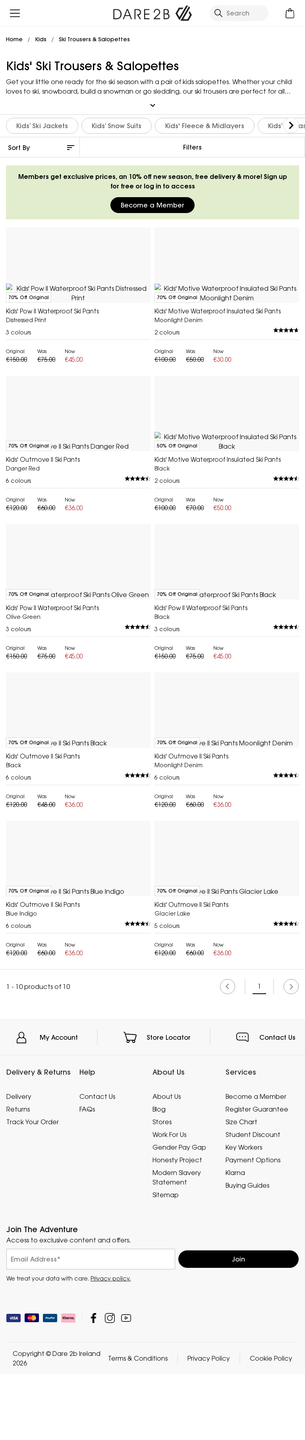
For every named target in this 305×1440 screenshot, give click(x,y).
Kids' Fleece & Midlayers (204, 124)
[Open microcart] (290, 13)
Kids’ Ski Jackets (42, 124)
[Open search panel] (239, 13)
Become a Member (152, 203)
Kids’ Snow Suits (116, 124)
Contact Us (277, 1380)
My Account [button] (59, 1380)
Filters (192, 145)
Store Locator (169, 1380)
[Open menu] (15, 13)
